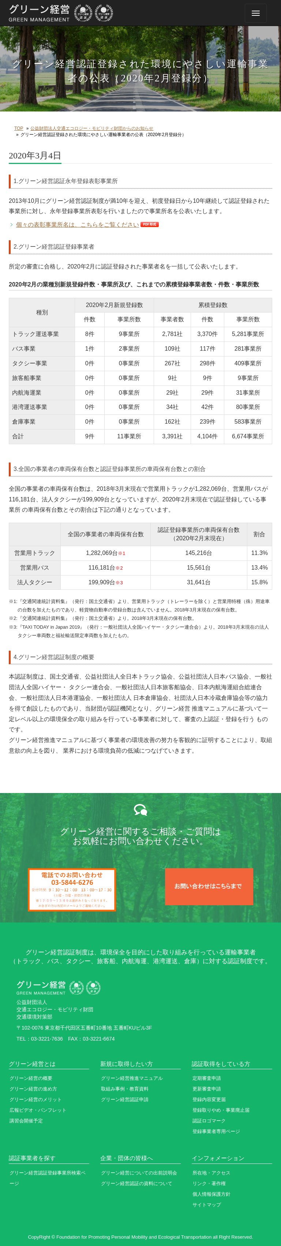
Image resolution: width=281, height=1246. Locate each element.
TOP (18, 128)
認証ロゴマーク (209, 1120)
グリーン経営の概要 (31, 1078)
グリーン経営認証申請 (125, 1099)
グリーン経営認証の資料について (136, 1183)
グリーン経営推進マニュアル (132, 1078)
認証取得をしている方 (221, 1064)
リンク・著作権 (209, 1183)
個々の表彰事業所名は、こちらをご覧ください (77, 225)
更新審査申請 (206, 1089)
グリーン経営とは (32, 1064)
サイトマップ (206, 1204)
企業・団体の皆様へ (126, 1158)
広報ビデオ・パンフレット (38, 1110)
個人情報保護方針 (211, 1194)
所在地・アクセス (211, 1173)
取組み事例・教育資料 (125, 1089)
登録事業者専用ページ (216, 1131)
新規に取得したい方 (126, 1064)
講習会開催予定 (26, 1120)
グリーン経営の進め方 (33, 1089)
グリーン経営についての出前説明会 (139, 1173)
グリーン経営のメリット (36, 1099)
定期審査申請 (206, 1078)
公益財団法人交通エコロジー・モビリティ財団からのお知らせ (91, 128)
